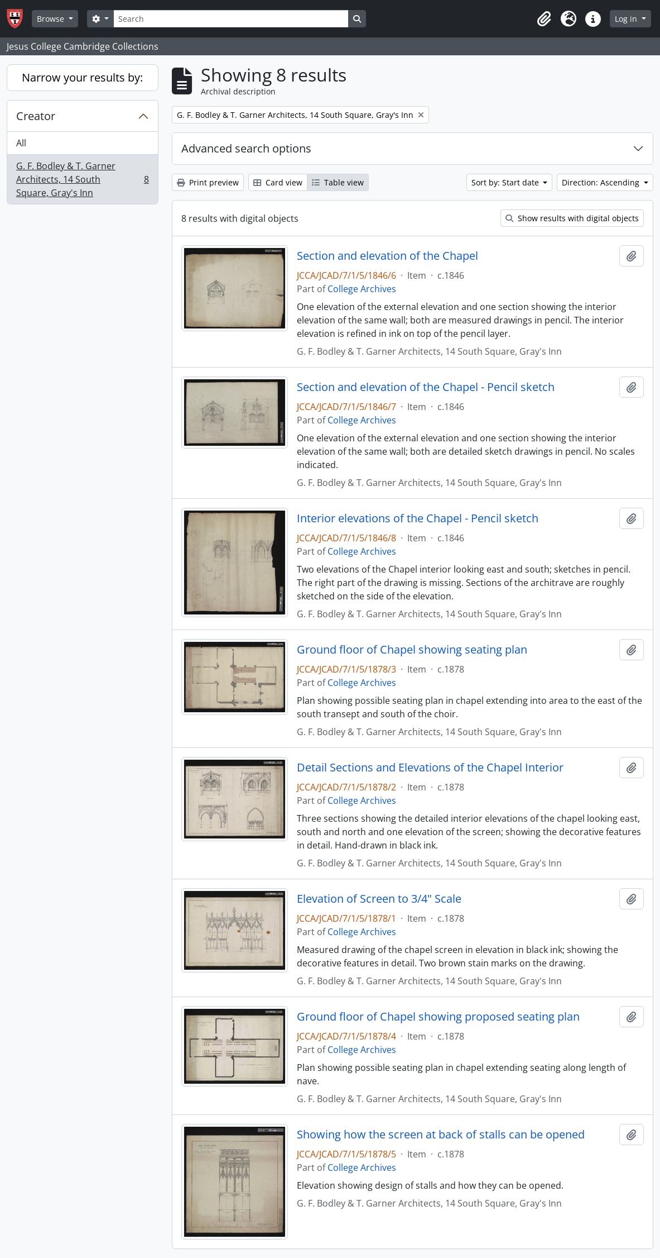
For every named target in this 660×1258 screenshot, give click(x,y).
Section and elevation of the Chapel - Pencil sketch (426, 387)
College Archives (361, 289)
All (21, 143)
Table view (338, 182)
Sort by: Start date (506, 182)
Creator (35, 115)
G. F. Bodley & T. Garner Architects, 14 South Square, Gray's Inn (82, 179)
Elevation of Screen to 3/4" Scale (379, 899)
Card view (277, 182)
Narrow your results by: (82, 77)
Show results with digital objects (572, 218)
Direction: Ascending (602, 182)
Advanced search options (246, 148)
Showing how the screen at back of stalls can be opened (441, 1134)
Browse (51, 18)
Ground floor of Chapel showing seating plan (412, 649)
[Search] (231, 18)
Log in (627, 18)
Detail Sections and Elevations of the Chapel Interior (430, 767)
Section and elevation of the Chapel (387, 256)
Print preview (208, 182)
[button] (544, 19)
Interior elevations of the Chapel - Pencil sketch (417, 518)
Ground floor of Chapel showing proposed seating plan (438, 1016)
